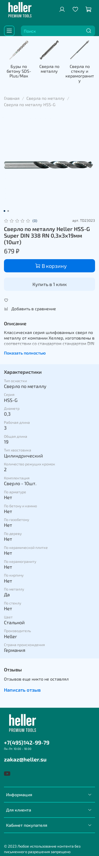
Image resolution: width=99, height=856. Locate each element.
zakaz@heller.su (25, 756)
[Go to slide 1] (4, 208)
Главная (12, 94)
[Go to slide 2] (8, 208)
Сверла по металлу (66, 72)
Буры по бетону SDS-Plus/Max (25, 75)
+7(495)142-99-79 (26, 739)
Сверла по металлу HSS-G (29, 101)
